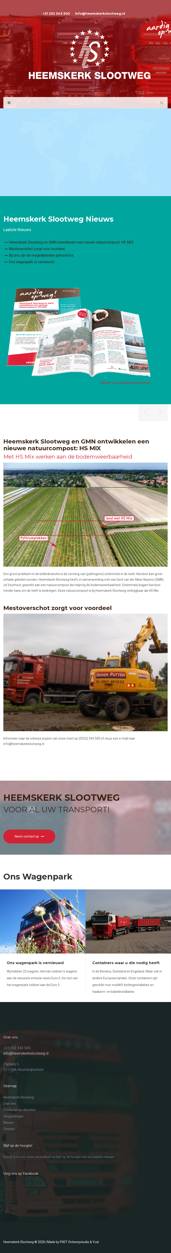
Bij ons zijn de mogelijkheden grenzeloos (41, 255)
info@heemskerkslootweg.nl (25, 1053)
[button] (145, 412)
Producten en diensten (19, 1110)
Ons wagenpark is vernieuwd (31, 262)
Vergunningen (13, 1116)
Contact (9, 1129)
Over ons (9, 1103)
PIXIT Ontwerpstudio (74, 1242)
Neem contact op (29, 836)
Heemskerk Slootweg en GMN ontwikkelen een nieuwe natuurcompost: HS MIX (71, 242)
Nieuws (8, 1122)
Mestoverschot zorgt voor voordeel (37, 249)
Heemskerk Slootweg (18, 1097)
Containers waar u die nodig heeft (126, 963)
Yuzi (96, 1242)
